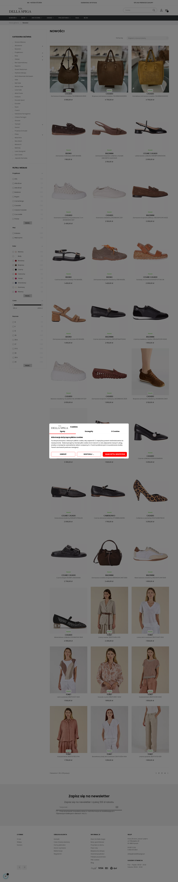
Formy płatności (60, 845)
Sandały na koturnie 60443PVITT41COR (150, 279)
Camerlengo (109, 516)
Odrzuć (63, 454)
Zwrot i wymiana (60, 848)
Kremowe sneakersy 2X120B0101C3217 (109, 218)
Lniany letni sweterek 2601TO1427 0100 (150, 637)
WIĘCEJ (84, 813)
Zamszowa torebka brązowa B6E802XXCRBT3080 (109, 578)
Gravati (17, 120)
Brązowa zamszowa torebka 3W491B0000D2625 (109, 96)
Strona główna (20, 42)
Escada (17, 103)
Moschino (18, 137)
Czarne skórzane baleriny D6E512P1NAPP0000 (109, 339)
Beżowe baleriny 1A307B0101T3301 (68, 458)
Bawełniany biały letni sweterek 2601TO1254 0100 (109, 756)
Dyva (16, 107)
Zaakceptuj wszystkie (115, 454)
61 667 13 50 (132, 847)
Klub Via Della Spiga (98, 839)
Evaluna (18, 97)
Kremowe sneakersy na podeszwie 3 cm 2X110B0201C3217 (68, 219)
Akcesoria (18, 45)
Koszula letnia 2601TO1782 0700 (68, 756)
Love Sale (18, 90)
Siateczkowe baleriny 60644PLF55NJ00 (68, 518)
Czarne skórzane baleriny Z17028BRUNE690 (109, 518)
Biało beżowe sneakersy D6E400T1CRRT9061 (150, 578)
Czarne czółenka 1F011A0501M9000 (150, 458)
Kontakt (56, 839)
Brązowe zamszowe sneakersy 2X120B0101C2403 (150, 399)
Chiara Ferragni (20, 117)
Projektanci (19, 52)
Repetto (18, 66)
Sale (16, 79)
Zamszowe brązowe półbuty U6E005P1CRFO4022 (150, 218)
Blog (92, 863)
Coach (17, 110)
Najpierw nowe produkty (148, 38)
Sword (17, 127)
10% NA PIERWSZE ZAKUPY (143, 3)
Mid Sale (18, 83)
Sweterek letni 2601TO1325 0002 (150, 697)
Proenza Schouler (21, 131)
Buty (16, 56)
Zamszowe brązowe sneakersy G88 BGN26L (109, 279)
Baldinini (109, 153)
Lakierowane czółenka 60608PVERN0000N (150, 156)
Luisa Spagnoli (20, 151)
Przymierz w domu (97, 845)
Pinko (17, 134)
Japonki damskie (21, 158)
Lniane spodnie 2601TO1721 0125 (150, 756)
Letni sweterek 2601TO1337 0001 (68, 697)
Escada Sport (20, 100)
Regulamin (58, 854)
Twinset (17, 124)
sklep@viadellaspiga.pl (136, 854)
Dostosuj (89, 454)
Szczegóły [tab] (89, 431)
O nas (19, 839)
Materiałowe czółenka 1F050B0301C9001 (68, 637)
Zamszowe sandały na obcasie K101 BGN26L (68, 339)
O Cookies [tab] (115, 431)
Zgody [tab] (62, 431)
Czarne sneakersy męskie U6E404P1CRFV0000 (150, 339)
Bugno (69, 153)
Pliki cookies (95, 860)
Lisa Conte (18, 155)
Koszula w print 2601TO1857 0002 (109, 697)
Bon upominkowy (21, 62)
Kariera (19, 845)
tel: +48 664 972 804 (34, 3)
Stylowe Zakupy (20, 73)
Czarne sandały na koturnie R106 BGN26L (109, 458)
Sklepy (19, 842)
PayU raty (94, 848)
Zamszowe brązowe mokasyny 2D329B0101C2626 (109, 399)
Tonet (109, 635)
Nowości (18, 49)
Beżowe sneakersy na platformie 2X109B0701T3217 (68, 399)
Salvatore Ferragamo (22, 114)
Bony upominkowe (97, 842)
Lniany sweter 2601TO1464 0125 (109, 637)
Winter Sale (19, 86)
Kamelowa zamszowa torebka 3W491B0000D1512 (150, 96)
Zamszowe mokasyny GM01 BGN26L (68, 156)
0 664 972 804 (132, 850)
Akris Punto (19, 93)
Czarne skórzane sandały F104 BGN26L (68, 279)
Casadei (68, 94)
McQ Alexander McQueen (24, 76)
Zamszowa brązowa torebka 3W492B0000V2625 (68, 96)
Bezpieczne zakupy (97, 851)
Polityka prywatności (98, 857)
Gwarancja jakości (97, 854)
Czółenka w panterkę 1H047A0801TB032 (150, 518)
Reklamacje (58, 851)
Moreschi (18, 144)
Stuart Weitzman (21, 69)
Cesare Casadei (150, 153)
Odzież (17, 59)
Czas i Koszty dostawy (62, 842)
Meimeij (17, 148)
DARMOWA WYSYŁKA (89, 3)
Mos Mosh (18, 141)
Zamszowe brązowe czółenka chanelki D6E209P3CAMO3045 (109, 157)
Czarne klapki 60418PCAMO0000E (68, 578)
